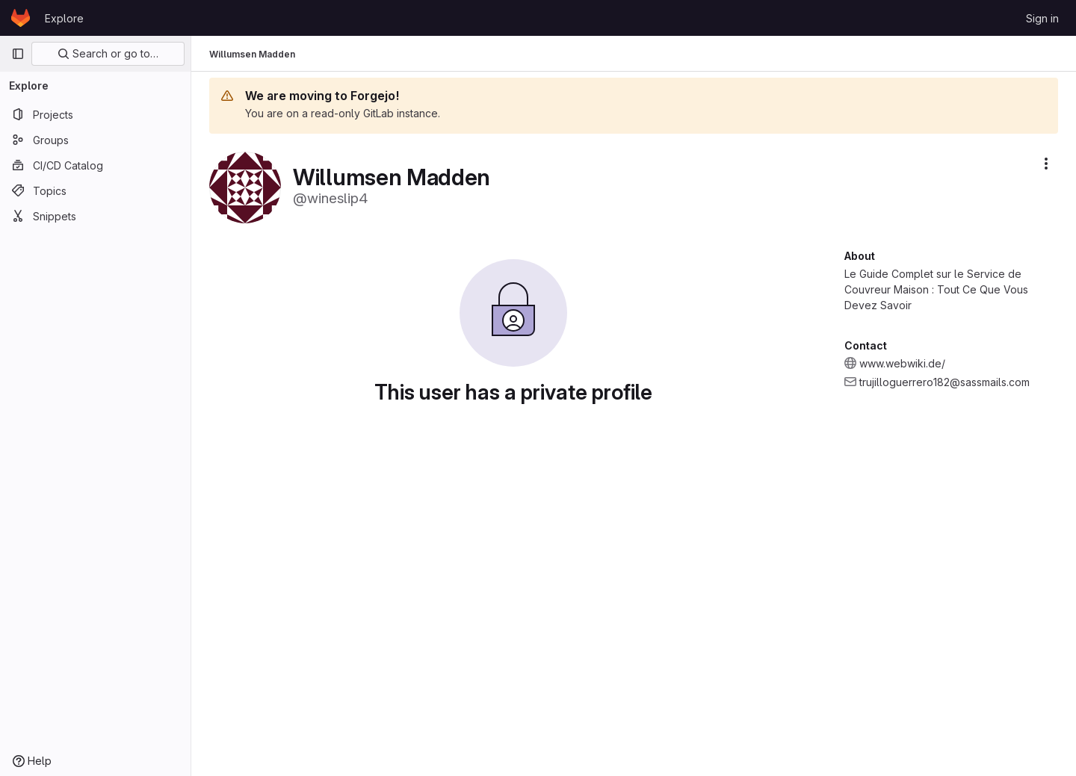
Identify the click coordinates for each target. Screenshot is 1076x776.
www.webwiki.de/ (902, 363)
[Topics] (95, 190)
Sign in (1042, 18)
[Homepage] (20, 18)
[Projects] (95, 114)
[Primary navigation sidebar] (18, 54)
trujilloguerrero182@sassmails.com (944, 382)
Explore (64, 18)
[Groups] (95, 140)
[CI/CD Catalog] (95, 165)
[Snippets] (95, 216)
